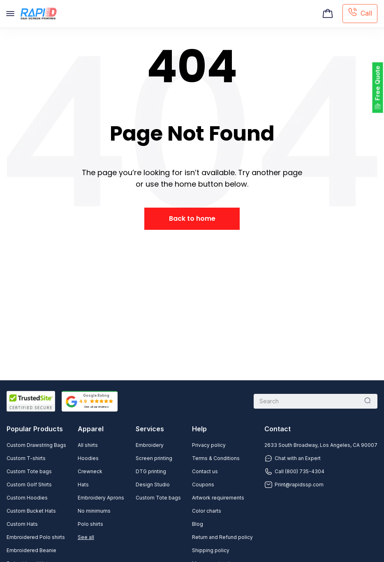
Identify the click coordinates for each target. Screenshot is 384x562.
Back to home (192, 218)
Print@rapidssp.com (294, 485)
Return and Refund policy (222, 537)
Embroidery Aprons (101, 498)
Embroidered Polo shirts (36, 537)
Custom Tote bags (29, 471)
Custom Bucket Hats (31, 511)
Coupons (203, 484)
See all (86, 537)
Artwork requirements (218, 498)
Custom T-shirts (26, 458)
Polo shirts (90, 524)
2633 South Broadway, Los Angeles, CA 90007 (320, 445)
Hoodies (88, 458)
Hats (83, 484)
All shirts (88, 445)
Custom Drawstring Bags (36, 445)
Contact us (205, 471)
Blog (197, 524)
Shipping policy (210, 550)
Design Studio (153, 484)
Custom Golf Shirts (29, 484)
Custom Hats (22, 524)
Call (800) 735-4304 (294, 471)
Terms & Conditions (216, 458)
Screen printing (154, 458)
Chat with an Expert (292, 458)
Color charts (206, 511)
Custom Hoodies (27, 498)
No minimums (94, 511)
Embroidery (150, 445)
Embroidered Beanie (31, 550)
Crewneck (90, 471)
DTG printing (151, 471)
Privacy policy (209, 445)
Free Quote (378, 83)
